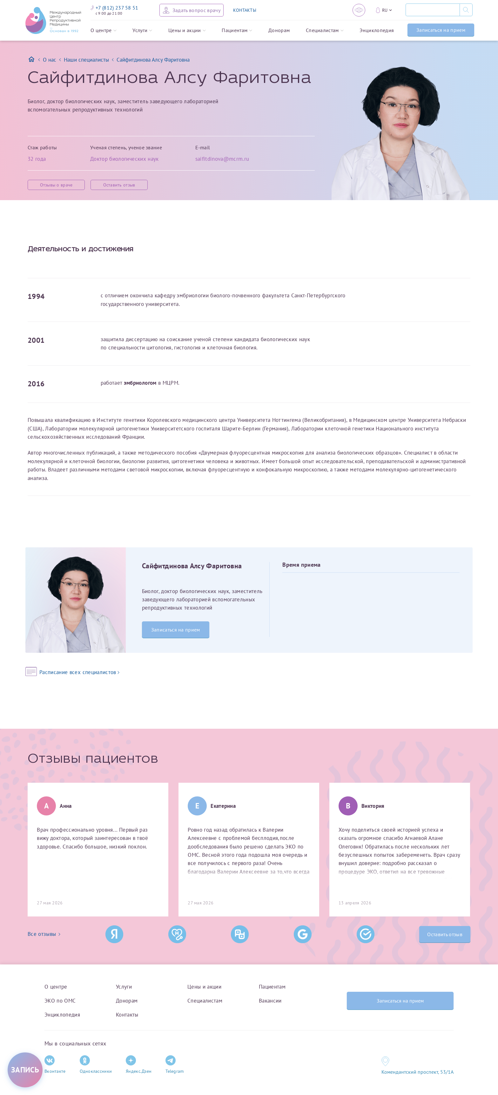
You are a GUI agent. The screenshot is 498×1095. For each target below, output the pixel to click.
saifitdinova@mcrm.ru (222, 158)
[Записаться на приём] (25, 1069)
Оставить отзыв (119, 185)
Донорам (279, 30)
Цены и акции (187, 30)
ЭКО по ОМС (60, 1000)
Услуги (142, 30)
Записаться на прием (440, 30)
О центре (104, 30)
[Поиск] (433, 9)
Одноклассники (96, 1064)
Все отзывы (44, 933)
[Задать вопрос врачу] (191, 10)
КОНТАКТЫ (244, 10)
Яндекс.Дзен (138, 1064)
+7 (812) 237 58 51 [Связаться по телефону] (114, 7)
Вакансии (270, 1000)
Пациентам (237, 30)
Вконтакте (55, 1064)
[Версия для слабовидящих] (359, 10)
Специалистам (325, 30)
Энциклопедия (377, 30)
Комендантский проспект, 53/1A (417, 1072)
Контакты (127, 1014)
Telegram (174, 1064)
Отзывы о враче (56, 185)
